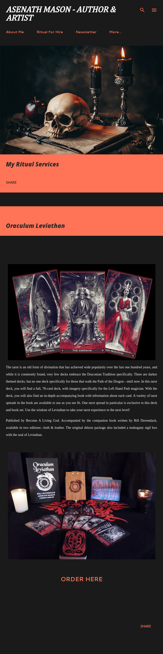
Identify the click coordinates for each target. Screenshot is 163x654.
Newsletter (86, 32)
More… (115, 32)
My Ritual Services (32, 164)
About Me (15, 32)
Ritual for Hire (50, 32)
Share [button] (11, 182)
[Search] (142, 9)
